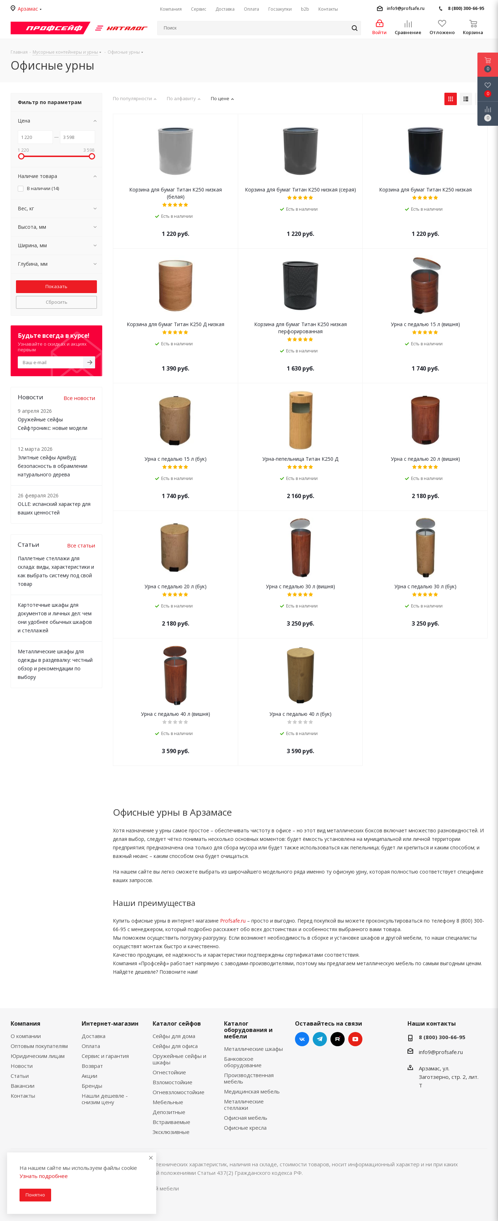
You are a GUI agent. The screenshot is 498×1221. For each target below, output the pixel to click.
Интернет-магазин (110, 1023)
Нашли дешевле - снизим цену (105, 1099)
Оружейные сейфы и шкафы (179, 1059)
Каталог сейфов (177, 1023)
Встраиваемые (171, 1121)
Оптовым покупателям (39, 1045)
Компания (25, 1023)
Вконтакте (302, 1039)
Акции (89, 1075)
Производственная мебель (249, 1078)
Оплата (91, 1045)
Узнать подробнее (44, 1175)
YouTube (355, 1039)
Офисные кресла (245, 1127)
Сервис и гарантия (105, 1055)
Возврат (92, 1065)
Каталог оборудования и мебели (248, 1030)
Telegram (320, 1039)
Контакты (23, 1095)
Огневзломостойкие (178, 1092)
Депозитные (169, 1111)
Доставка (93, 1035)
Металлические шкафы (253, 1048)
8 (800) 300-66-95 (466, 8)
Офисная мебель (245, 1117)
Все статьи (81, 545)
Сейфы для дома (174, 1035)
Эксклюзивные (171, 1131)
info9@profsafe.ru (406, 8)
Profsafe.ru (233, 920)
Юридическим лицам (38, 1055)
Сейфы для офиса (175, 1045)
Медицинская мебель (252, 1091)
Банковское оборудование (243, 1062)
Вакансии (22, 1085)
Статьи (20, 1075)
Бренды (92, 1085)
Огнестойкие (169, 1072)
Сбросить (56, 302)
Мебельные (168, 1102)
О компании (26, 1035)
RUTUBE (337, 1039)
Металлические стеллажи (244, 1104)
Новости (22, 1065)
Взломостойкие (172, 1082)
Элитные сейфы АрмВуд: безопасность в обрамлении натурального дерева (52, 466)
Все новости (79, 397)
